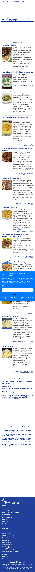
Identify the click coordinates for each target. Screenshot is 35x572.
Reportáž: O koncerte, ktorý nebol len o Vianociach (17, 442)
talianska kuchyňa (24, 69)
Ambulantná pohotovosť (8, 535)
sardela (22, 174)
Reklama (16, 1)
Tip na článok (5, 526)
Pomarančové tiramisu (9, 45)
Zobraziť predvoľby (17, 294)
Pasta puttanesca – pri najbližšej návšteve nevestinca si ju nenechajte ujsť (15, 235)
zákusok (31, 69)
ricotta (15, 85)
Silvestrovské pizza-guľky (10, 208)
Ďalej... (28, 66)
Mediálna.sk (5, 556)
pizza (21, 231)
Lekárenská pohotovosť (8, 537)
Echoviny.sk (5, 523)
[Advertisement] (17, 32)
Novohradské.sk (6, 521)
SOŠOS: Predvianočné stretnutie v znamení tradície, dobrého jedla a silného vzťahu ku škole (17, 387)
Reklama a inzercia (7, 508)
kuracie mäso (18, 173)
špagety (22, 372)
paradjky (26, 173)
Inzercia (4, 1)
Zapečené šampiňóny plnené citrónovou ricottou (17, 72)
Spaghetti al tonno (8, 346)
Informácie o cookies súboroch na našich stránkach (10, 298)
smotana (26, 312)
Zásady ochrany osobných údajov (27, 298)
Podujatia (10, 1)
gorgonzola (22, 144)
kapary (20, 256)
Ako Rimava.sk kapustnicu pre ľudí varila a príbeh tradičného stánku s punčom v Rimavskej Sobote (16, 438)
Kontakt (23, 1)
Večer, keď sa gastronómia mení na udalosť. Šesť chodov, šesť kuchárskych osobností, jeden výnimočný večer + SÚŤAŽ (17, 397)
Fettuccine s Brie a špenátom (11, 92)
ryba (31, 256)
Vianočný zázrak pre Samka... (11, 392)
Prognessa (5, 558)
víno (31, 203)
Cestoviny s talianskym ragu (11, 261)
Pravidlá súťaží (6, 514)
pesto (22, 312)
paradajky (28, 144)
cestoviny (16, 114)
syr (18, 85)
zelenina (31, 204)
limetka (21, 371)
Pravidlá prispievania (7, 510)
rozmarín (30, 173)
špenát (22, 114)
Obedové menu (6, 533)
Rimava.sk (4, 519)
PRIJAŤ (18, 290)
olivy (22, 173)
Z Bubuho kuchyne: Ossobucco (11, 178)
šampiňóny (21, 85)
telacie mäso (27, 203)
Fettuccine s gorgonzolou (10, 316)
